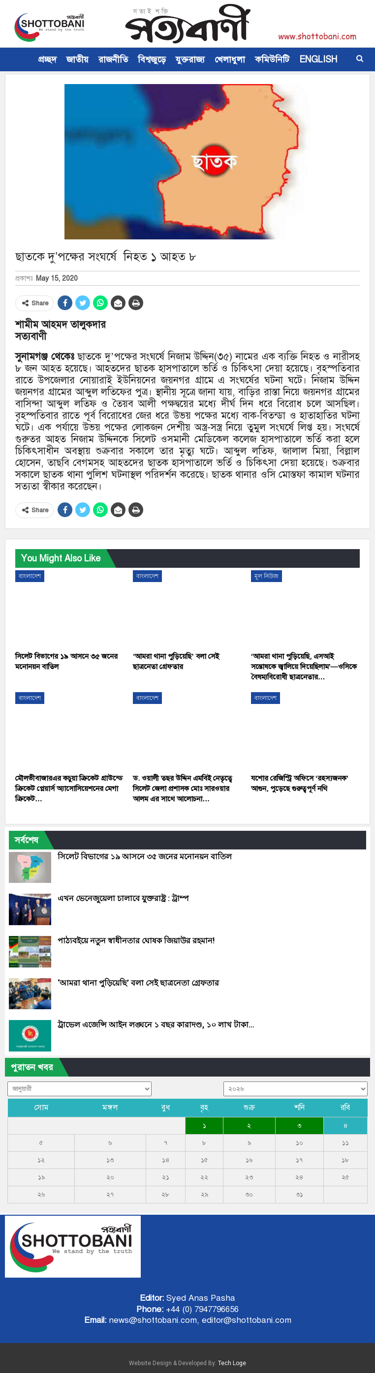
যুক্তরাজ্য (190, 59)
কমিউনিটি (272, 59)
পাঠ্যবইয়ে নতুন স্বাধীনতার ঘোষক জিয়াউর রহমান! (136, 940)
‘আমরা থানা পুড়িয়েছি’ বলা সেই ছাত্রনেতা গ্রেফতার (138, 983)
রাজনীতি (113, 59)
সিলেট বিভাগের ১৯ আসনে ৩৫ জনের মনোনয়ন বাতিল (145, 856)
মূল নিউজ (266, 576)
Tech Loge (232, 1363)
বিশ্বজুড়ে (152, 59)
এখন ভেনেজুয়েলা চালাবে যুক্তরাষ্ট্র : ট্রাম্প (123, 898)
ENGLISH (318, 59)
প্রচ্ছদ (47, 59)
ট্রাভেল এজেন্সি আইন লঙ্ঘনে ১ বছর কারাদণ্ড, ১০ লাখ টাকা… (156, 1024)
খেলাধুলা (230, 59)
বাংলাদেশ (30, 576)
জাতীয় (77, 59)
